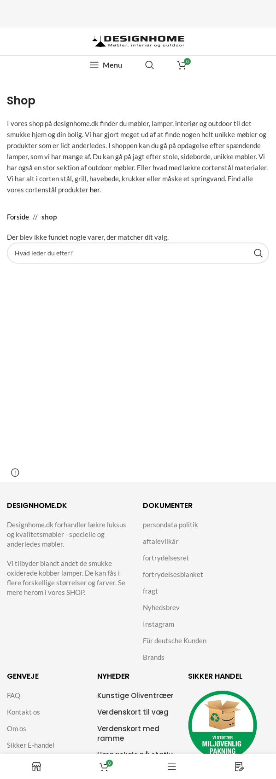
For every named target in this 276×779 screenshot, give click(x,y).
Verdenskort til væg (133, 712)
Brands (153, 657)
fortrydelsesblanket (173, 574)
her (95, 189)
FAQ (13, 695)
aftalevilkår (160, 541)
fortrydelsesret (166, 558)
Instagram (158, 624)
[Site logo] (138, 40)
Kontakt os (23, 712)
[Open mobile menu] (106, 65)
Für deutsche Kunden (174, 640)
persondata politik (170, 524)
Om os (16, 728)
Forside (18, 217)
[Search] (150, 65)
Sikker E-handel (30, 745)
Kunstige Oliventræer (135, 695)
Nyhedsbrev (161, 607)
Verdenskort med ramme (128, 733)
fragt (150, 591)
